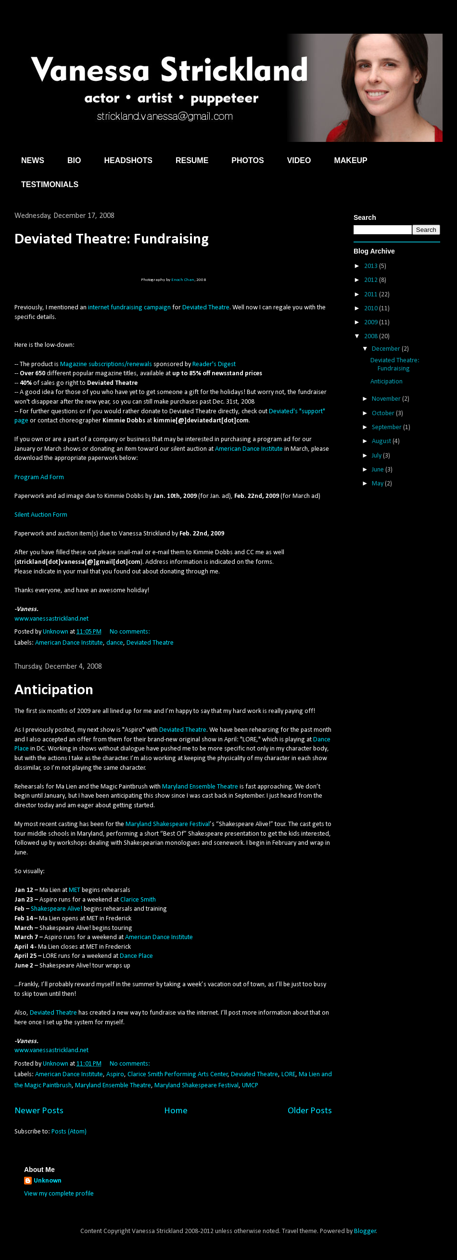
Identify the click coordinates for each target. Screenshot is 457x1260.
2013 (371, 266)
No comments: (131, 632)
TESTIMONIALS (49, 184)
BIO (74, 160)
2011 (371, 294)
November (387, 399)
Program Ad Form (39, 477)
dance (114, 643)
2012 (371, 280)
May (378, 483)
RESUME (192, 160)
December (387, 349)
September (387, 427)
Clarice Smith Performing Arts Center (177, 1074)
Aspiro (115, 1074)
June (378, 469)
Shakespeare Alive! (56, 909)
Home (176, 1111)
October (384, 413)
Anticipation (53, 690)
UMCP (250, 1085)
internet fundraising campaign (129, 307)
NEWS (32, 160)
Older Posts (310, 1111)
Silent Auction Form (40, 515)
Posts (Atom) (69, 1131)
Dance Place (136, 956)
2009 (371, 322)
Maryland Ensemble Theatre (200, 786)
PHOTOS (247, 160)
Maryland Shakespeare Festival (168, 824)
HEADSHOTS (128, 160)
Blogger (365, 1231)
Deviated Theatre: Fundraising (111, 239)
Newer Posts (38, 1111)
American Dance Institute (249, 449)
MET (74, 890)
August (382, 441)
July (377, 455)
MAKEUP (350, 160)
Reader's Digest (214, 364)
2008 (371, 336)
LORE (288, 1074)
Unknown (48, 1180)
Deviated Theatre (205, 307)
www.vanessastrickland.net (51, 619)
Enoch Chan (182, 280)
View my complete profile (59, 1193)
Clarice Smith (138, 900)
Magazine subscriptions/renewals (106, 364)
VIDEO (299, 160)
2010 (371, 308)
